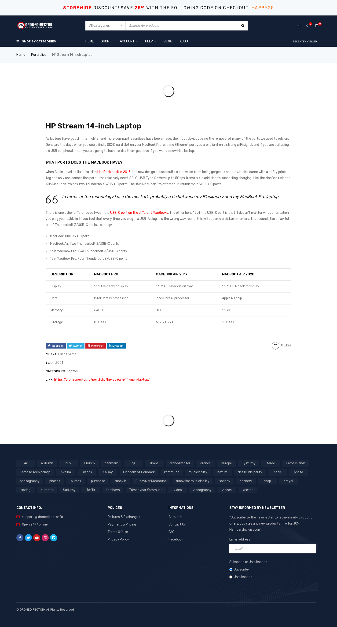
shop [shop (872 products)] (267, 481)
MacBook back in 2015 (114, 172)
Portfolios (38, 55)
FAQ (171, 532)
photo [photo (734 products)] (298, 472)
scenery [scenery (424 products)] (246, 481)
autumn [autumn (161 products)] (47, 463)
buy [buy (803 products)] (68, 463)
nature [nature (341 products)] (222, 472)
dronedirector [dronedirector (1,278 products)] (179, 463)
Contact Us (177, 524)
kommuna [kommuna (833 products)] (171, 472)
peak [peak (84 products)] (277, 472)
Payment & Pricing (122, 524)
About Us (175, 517)
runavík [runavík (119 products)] (120, 481)
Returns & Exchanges (124, 517)
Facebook (175, 539)
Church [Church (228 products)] (89, 463)
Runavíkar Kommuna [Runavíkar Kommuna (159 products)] (151, 481)
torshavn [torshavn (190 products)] (113, 490)
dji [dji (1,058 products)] (133, 463)
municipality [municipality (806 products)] (198, 472)
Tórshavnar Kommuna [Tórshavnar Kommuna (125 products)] (145, 490)
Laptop (72, 371)
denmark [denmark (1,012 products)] (111, 463)
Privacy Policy (118, 539)
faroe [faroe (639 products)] (271, 463)
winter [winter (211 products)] (248, 490)
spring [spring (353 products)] (25, 490)
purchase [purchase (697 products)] (98, 481)
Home (20, 55)
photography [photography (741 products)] (30, 481)
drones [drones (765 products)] (205, 463)
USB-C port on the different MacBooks (139, 213)
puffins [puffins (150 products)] (76, 481)
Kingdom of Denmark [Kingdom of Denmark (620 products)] (139, 472)
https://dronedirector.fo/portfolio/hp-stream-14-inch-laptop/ (102, 380)
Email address (239, 539)
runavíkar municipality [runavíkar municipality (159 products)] (192, 481)
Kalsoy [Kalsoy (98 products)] (108, 472)
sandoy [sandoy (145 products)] (224, 481)
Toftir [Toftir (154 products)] (90, 490)
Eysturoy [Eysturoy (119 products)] (249, 463)
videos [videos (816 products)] (227, 490)
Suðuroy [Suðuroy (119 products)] (69, 490)
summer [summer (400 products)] (47, 490)
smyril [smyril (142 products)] (288, 481)
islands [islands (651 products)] (87, 472)
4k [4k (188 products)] (26, 463)
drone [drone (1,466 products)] (154, 463)
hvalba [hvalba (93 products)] (66, 472)
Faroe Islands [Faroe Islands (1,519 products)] (296, 463)
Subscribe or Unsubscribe (248, 562)
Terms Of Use (118, 532)
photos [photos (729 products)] (54, 481)
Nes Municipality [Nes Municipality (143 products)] (250, 472)
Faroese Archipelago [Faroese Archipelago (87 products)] (35, 472)
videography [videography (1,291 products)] (202, 490)
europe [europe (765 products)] (226, 463)
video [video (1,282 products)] (178, 490)
